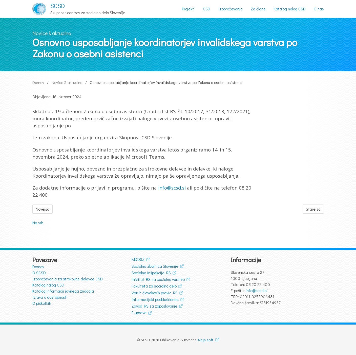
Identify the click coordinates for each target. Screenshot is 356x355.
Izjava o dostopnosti (50, 297)
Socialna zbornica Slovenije (155, 266)
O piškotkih (41, 303)
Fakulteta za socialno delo (154, 286)
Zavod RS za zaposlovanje (154, 306)
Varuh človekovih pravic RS (155, 292)
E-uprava (139, 312)
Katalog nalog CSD (48, 285)
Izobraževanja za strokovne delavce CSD (67, 278)
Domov (38, 82)
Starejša (313, 209)
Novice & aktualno (67, 82)
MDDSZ (138, 259)
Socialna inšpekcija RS (151, 272)
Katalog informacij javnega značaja (63, 291)
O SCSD (39, 272)
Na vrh (37, 222)
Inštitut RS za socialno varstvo (158, 279)
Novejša (42, 209)
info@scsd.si (172, 187)
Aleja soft (205, 339)
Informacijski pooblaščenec (155, 299)
